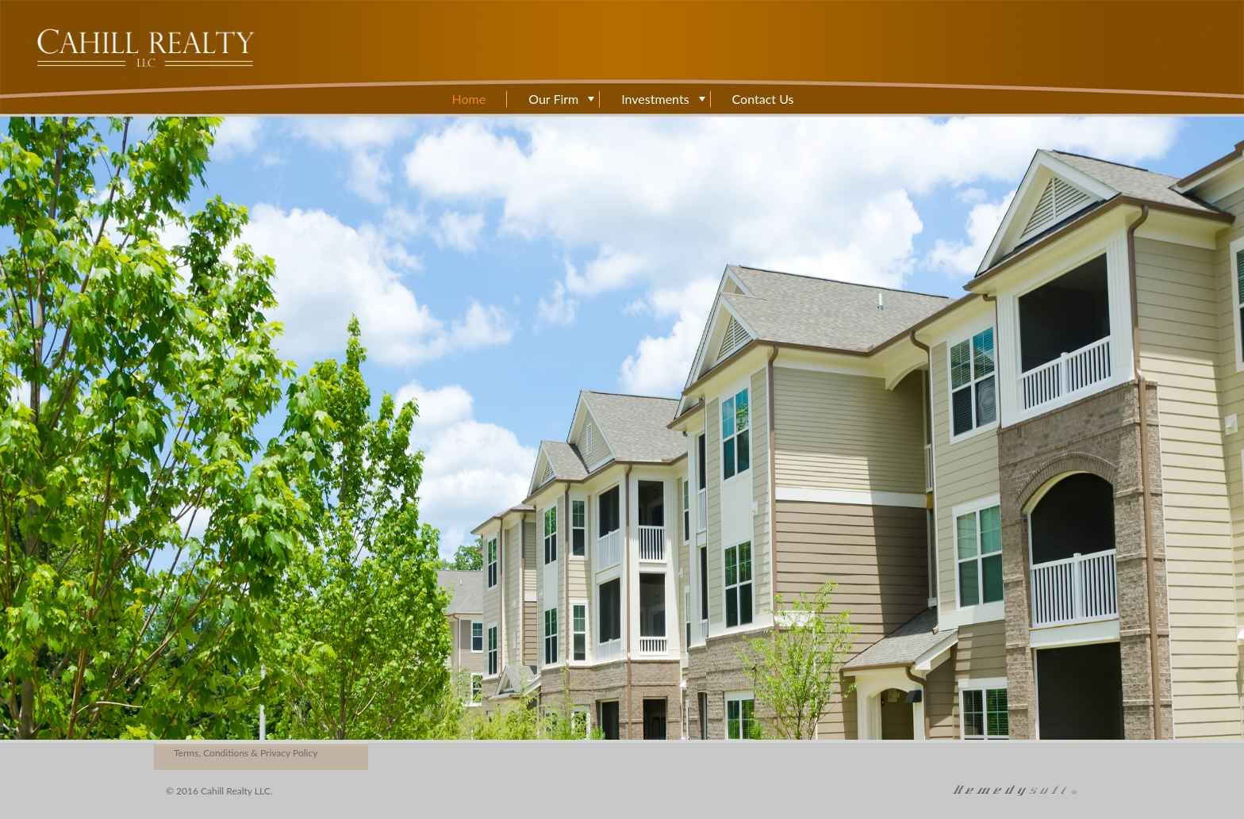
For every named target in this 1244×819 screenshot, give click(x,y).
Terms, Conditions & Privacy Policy (245, 753)
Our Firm (553, 99)
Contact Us (763, 99)
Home (469, 99)
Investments (655, 99)
